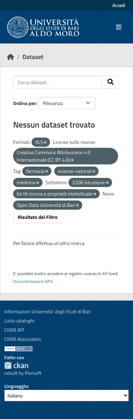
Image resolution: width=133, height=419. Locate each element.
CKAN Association (22, 339)
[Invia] (110, 82)
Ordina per (24, 103)
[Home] (10, 57)
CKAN (16, 365)
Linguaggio (16, 386)
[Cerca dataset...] (57, 82)
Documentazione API (32, 281)
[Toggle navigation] (118, 27)
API (105, 273)
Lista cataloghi (19, 320)
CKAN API (14, 329)
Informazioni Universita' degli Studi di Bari (47, 311)
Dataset (32, 57)
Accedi (118, 5)
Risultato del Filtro (38, 217)
